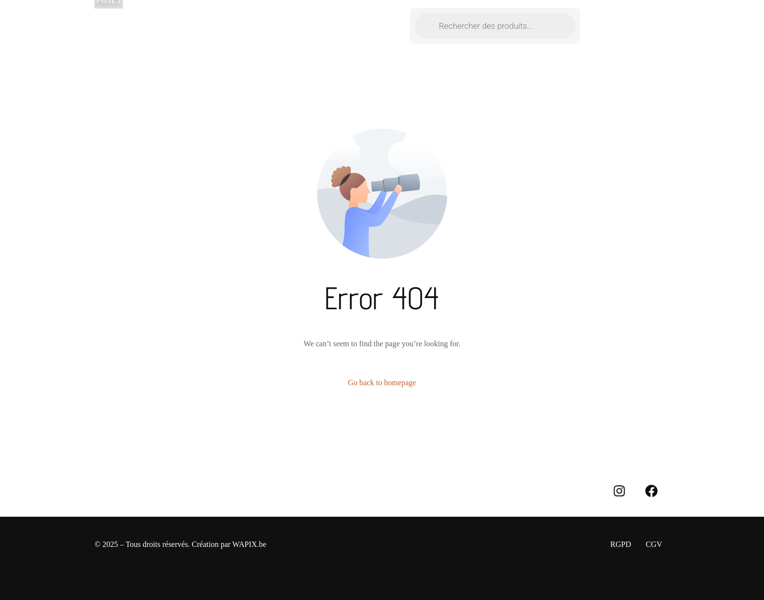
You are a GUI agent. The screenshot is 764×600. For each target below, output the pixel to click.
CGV (654, 544)
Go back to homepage (382, 382)
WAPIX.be (249, 544)
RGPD (621, 544)
